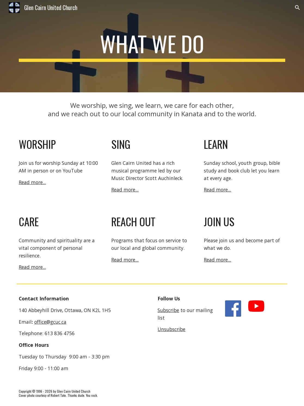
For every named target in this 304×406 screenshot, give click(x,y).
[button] (297, 7)
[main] (152, 46)
